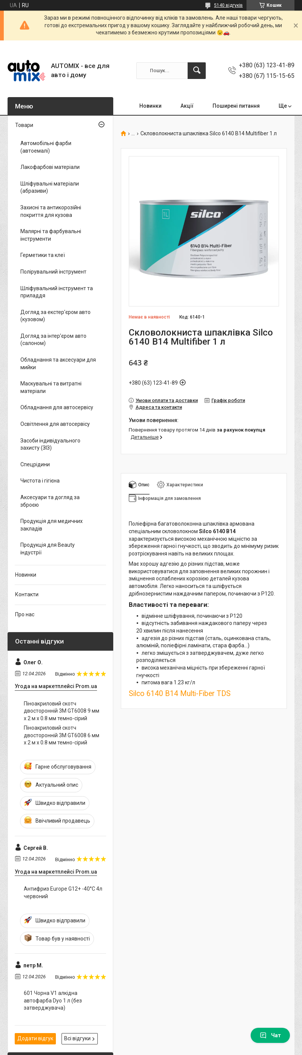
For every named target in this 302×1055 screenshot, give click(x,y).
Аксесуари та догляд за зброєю (50, 501)
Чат (270, 1035)
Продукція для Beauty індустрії (47, 548)
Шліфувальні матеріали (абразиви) (49, 187)
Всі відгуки (77, 1038)
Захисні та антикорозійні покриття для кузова (50, 211)
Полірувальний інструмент (53, 272)
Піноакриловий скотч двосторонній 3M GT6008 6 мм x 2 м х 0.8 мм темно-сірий (61, 735)
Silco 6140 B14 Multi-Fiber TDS (180, 693)
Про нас (24, 614)
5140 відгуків (228, 5)
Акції (187, 106)
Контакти (27, 594)
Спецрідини (35, 464)
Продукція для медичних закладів (51, 525)
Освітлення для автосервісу (55, 424)
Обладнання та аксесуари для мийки (58, 363)
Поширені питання (236, 106)
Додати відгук (35, 1038)
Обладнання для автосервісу (56, 407)
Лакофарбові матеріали (50, 167)
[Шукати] (197, 70)
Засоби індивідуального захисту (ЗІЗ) (50, 444)
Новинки (150, 106)
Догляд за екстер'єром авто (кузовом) (55, 316)
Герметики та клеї (42, 255)
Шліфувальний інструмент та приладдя (56, 292)
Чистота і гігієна (40, 481)
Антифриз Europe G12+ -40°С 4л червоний (63, 892)
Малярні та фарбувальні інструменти (50, 235)
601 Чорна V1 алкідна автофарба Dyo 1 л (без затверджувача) (53, 1000)
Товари (24, 125)
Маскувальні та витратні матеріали (51, 387)
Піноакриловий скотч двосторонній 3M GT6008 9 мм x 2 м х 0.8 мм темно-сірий (61, 711)
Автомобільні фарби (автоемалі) (45, 147)
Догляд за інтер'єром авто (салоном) (53, 340)
